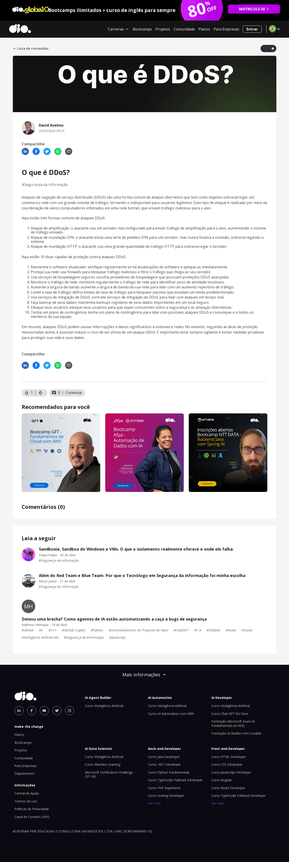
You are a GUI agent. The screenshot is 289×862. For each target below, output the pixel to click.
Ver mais (154, 803)
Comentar (73, 392)
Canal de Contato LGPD (31, 817)
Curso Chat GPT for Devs (229, 713)
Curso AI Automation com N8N (171, 713)
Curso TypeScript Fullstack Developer (175, 780)
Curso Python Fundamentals (169, 772)
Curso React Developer (228, 788)
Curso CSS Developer (226, 764)
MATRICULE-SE (254, 9)
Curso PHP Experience (164, 788)
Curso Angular (221, 780)
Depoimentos (24, 773)
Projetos (163, 29)
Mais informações (144, 675)
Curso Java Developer (164, 757)
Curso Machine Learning (102, 764)
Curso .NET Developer (164, 764)
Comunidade (184, 29)
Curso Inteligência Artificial (104, 706)
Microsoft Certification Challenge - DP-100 (110, 774)
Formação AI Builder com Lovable (236, 733)
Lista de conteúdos (31, 48)
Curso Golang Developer (166, 795)
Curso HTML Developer (228, 757)
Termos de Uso (25, 801)
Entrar (252, 29)
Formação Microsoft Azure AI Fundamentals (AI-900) (233, 723)
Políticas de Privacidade (31, 809)
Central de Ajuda (26, 793)
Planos (204, 29)
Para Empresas (226, 29)
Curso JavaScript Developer (231, 772)
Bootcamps (142, 29)
